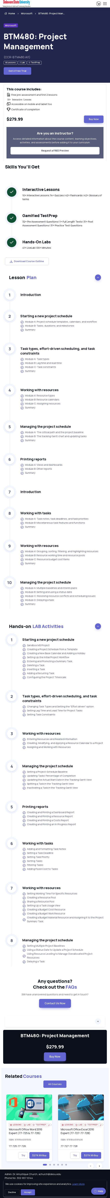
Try (23, 1155)
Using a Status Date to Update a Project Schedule (52, 950)
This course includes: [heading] (24, 89)
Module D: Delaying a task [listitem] (37, 600)
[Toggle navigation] (104, 4)
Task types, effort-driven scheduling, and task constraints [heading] (57, 351)
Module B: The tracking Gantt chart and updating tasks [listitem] (53, 436)
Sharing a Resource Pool (38, 902)
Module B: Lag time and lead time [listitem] (41, 363)
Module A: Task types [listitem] (34, 359)
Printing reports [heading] (33, 459)
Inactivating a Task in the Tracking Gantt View (50, 788)
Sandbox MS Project (36, 645)
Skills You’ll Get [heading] (22, 167)
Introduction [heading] (30, 294)
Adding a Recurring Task (38, 673)
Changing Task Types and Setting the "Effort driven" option (58, 707)
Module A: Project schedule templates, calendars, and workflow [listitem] (58, 322)
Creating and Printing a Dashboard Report (48, 812)
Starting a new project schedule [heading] (46, 316)
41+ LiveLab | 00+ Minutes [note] (36, 247)
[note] (10, 63)
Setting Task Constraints (38, 715)
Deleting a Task (33, 665)
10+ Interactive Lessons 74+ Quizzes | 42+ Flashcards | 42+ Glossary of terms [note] (62, 197)
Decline (12, 1192)
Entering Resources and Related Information (49, 739)
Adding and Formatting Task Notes (44, 849)
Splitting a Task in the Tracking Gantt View (48, 784)
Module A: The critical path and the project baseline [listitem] (51, 432)
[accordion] (55, 1021)
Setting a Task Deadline (37, 853)
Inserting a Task (33, 669)
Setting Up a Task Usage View (41, 906)
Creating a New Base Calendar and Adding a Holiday (53, 653)
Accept (27, 1192)
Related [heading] (23, 1076)
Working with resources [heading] (39, 390)
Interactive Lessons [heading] (41, 189)
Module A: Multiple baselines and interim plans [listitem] (48, 588)
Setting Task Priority (35, 857)
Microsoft (26, 13)
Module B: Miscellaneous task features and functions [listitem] (52, 523)
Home (9, 13)
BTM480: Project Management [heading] (35, 41)
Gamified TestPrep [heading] (39, 215)
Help (98, 1191)
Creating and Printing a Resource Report (47, 816)
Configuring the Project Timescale (44, 677)
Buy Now (94, 119)
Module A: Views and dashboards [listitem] (41, 465)
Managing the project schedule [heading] (45, 426)
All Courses (55, 1084)
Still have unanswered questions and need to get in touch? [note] (55, 994)
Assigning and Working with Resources (46, 747)
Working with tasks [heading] (35, 513)
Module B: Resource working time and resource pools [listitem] (52, 555)
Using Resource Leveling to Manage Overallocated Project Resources (57, 955)
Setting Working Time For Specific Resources (49, 894)
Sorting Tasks (32, 861)
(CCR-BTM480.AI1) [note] (17, 57)
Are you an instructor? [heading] (55, 133)
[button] (45, 1165)
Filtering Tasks (32, 865)
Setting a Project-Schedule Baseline (44, 772)
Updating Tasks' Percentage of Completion (49, 776)
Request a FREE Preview (55, 150)
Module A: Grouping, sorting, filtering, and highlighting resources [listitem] (59, 551)
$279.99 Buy (39, 1155)
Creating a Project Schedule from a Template (50, 649)
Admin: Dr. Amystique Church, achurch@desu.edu (33, 1174)
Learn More (78, 1184)
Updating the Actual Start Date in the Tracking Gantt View (57, 780)
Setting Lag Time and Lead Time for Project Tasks (52, 711)
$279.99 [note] (55, 1047)
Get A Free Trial (17, 70)
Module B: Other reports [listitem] (36, 469)
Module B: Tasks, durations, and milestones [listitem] (47, 326)
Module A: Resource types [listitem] (37, 396)
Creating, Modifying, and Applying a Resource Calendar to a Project (62, 743)
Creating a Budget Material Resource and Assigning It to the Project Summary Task (62, 919)
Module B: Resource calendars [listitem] (39, 400)
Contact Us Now (55, 1003)
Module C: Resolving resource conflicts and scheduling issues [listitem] (57, 596)
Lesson (23, 277)
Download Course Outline (27, 261)
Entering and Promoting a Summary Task (47, 661)
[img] (29, 1107)
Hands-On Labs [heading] (36, 241)
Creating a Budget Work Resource (43, 914)
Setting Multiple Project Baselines (43, 946)
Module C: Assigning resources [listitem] (40, 404)
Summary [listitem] (27, 330)
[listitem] (48, 13)
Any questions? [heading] (55, 984)
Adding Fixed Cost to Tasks (40, 869)
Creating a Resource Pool (39, 898)
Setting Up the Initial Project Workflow (45, 657)
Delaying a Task (33, 961)
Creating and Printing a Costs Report (45, 820)
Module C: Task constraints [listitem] (38, 367)
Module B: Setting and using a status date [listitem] (46, 592)
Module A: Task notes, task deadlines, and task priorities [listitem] (54, 519)
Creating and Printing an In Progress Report (49, 824)
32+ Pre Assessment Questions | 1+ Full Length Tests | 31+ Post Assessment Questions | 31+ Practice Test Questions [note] (57, 223)
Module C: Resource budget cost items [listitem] (45, 559)
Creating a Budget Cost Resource (43, 910)
